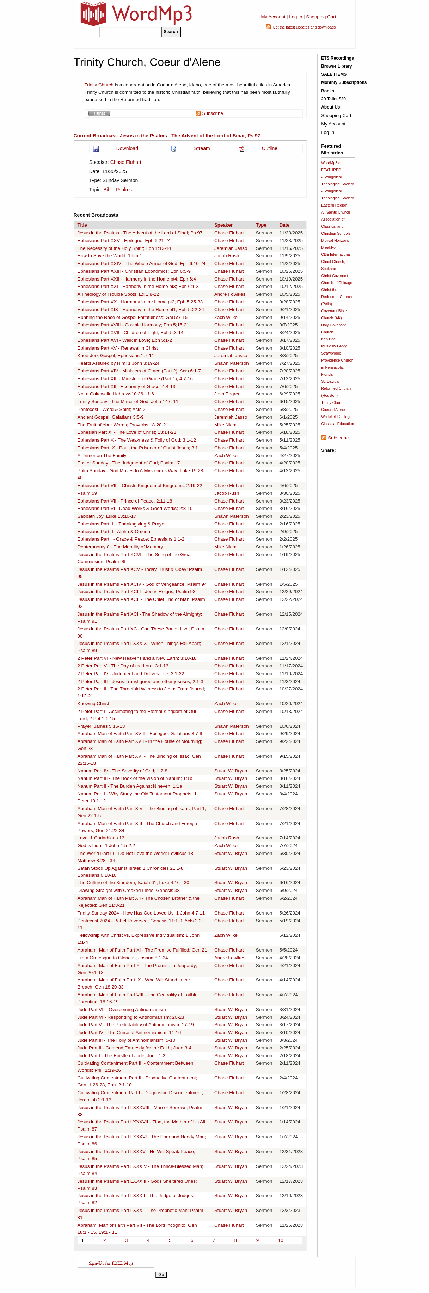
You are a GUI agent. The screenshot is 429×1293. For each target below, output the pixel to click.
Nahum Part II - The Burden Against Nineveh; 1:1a (130, 786)
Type (261, 225)
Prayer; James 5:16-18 (101, 726)
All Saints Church (335, 212)
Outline (269, 148)
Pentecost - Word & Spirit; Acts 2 (112, 409)
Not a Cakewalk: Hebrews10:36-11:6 (116, 393)
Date (284, 225)
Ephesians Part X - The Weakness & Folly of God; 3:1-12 (137, 440)
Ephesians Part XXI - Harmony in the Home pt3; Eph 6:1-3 (138, 286)
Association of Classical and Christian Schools (335, 226)
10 (280, 1240)
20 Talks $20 (333, 99)
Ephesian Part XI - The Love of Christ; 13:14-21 (127, 432)
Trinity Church (100, 84)
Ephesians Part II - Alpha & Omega (114, 531)
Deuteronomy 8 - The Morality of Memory (120, 546)
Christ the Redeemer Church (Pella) (336, 297)
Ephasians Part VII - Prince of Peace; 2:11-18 (125, 501)
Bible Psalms (117, 189)
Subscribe (212, 113)
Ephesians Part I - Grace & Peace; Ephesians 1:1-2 (131, 539)
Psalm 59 (87, 493)
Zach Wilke (226, 317)
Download (127, 148)
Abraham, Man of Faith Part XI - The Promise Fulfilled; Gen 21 (142, 950)
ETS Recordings (337, 58)
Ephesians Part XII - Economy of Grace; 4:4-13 (127, 386)
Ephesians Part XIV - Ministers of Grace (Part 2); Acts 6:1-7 (139, 371)
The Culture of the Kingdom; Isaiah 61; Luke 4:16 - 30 (133, 882)
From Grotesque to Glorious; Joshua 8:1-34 (123, 957)
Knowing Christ (93, 703)
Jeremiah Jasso (230, 248)
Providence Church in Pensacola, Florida (337, 367)
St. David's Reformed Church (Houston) (336, 388)
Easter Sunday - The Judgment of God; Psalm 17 (129, 463)
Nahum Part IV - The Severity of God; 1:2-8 (122, 771)
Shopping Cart (321, 16)
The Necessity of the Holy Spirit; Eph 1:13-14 (124, 248)
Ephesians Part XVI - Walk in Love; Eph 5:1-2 (125, 340)
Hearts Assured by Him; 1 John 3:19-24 (119, 363)
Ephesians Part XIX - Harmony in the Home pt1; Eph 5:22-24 (141, 309)
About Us (330, 107)
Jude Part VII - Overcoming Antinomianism (122, 1009)
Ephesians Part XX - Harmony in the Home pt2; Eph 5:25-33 (140, 301)
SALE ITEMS (334, 74)
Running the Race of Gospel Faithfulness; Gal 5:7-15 (133, 317)
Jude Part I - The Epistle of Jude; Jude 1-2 (121, 1055)
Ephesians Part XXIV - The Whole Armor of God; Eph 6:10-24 (142, 263)
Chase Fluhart (125, 162)
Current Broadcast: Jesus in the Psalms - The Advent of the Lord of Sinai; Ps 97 (167, 135)
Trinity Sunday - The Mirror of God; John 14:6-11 (128, 401)
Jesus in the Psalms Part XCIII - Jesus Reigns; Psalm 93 (137, 591)
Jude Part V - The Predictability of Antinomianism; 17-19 (136, 1024)
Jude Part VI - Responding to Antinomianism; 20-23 (131, 1017)
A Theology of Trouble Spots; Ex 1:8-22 (118, 294)
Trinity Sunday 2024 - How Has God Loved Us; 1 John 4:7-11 (141, 913)
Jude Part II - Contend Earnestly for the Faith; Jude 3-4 (135, 1048)
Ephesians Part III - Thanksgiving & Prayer (122, 524)
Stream (202, 148)
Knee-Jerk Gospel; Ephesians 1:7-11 (116, 355)
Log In (295, 16)
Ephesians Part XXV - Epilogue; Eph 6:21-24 (124, 240)
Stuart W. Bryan (230, 771)
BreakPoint (330, 247)
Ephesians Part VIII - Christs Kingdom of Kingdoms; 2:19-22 (140, 485)
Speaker (223, 225)
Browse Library (336, 66)
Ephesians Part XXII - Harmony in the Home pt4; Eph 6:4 (137, 279)
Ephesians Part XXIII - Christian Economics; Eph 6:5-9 (134, 271)
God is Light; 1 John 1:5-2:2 (106, 845)
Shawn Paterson (231, 363)
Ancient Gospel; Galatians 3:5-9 (111, 417)
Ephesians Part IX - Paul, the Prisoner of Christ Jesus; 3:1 (138, 447)
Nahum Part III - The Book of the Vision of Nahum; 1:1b (135, 778)
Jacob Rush (226, 255)
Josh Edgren (227, 393)
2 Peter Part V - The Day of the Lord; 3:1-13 (123, 666)
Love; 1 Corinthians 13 (101, 838)
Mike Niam (225, 424)
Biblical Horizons (335, 240)
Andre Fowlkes (229, 294)
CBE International (336, 254)
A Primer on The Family (102, 455)
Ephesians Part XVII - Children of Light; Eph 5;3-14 (131, 332)
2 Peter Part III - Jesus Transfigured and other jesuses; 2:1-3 (140, 681)
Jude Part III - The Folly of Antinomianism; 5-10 (127, 1040)
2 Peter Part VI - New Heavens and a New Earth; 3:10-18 (137, 658)
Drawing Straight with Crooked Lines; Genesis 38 (129, 890)
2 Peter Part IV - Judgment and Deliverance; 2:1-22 (131, 673)
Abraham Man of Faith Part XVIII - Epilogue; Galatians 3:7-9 (140, 733)
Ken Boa (328, 339)
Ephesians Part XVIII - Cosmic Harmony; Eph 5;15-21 (133, 324)
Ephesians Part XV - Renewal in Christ (118, 348)
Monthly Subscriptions (344, 82)
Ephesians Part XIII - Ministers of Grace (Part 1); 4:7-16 (135, 378)
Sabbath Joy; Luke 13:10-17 (107, 516)
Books (327, 90)
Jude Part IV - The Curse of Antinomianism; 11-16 (129, 1032)
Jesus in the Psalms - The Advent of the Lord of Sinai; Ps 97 (140, 232)
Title (82, 225)
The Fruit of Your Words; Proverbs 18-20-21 (123, 424)
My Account (273, 16)
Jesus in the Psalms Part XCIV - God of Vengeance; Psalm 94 (142, 584)
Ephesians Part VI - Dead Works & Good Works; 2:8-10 (135, 508)
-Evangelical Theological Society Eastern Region (337, 198)
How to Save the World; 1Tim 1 (110, 255)
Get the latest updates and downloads (304, 27)
